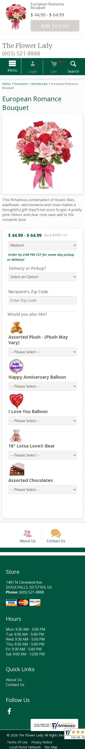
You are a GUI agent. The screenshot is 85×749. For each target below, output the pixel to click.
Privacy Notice (44, 742)
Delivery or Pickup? (24, 268)
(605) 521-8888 (21, 53)
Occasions (21, 84)
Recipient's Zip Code (25, 291)
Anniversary (39, 84)
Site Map (53, 747)
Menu (18, 70)
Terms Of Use (18, 742)
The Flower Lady (27, 45)
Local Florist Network (26, 747)
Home (6, 84)
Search (68, 71)
